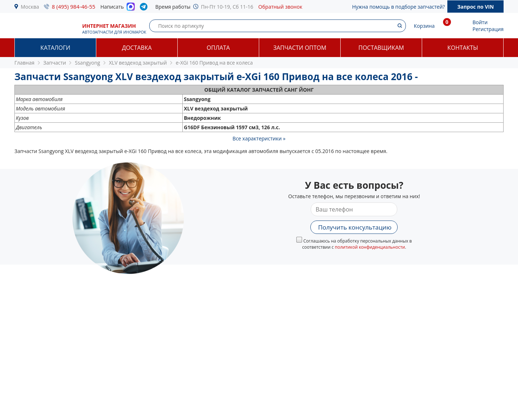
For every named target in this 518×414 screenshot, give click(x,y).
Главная (24, 62)
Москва (30, 6)
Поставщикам (381, 48)
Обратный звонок (280, 6)
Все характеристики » (259, 138)
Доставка (137, 48)
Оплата (218, 48)
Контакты (462, 48)
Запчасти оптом (299, 48)
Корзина (424, 25)
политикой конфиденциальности (370, 247)
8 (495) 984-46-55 (74, 6)
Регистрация (488, 29)
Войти (480, 22)
